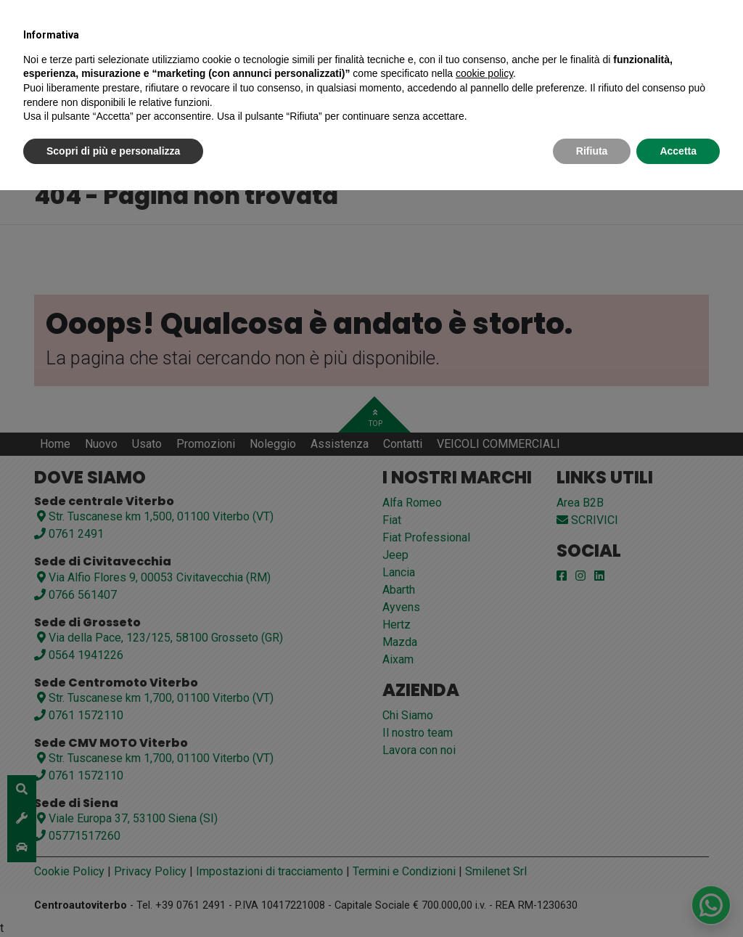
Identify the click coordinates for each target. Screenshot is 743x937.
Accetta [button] (678, 151)
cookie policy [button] (484, 73)
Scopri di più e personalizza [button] (113, 151)
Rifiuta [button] (592, 151)
